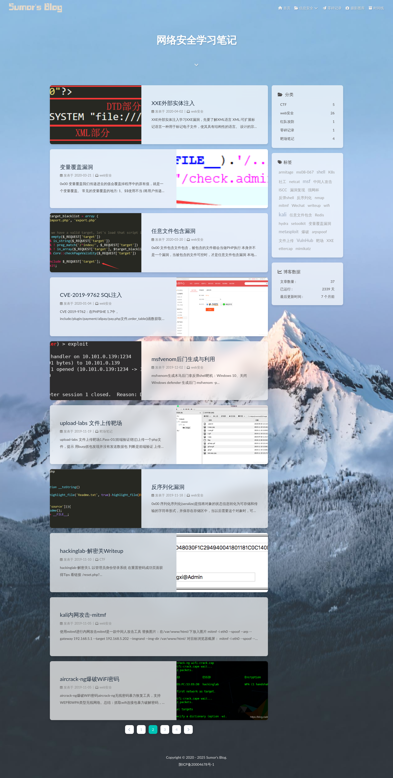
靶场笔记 (106, 431)
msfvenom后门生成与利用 (183, 359)
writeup (300, 207)
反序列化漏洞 (167, 487)
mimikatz (302, 248)
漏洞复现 (296, 190)
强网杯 (312, 190)
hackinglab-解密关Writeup (91, 551)
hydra (320, 216)
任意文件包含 (289, 216)
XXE (329, 240)
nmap (318, 197)
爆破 (304, 231)
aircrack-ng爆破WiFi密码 (89, 679)
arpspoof (318, 231)
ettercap (285, 248)
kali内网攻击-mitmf (83, 615)
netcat (293, 181)
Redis (307, 216)
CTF (102, 559)
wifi (313, 207)
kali (323, 207)
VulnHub (304, 240)
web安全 (197, 111)
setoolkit (285, 223)
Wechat (284, 207)
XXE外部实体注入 (172, 103)
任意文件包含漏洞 (173, 231)
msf (306, 181)
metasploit (288, 231)
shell (320, 172)
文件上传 (285, 240)
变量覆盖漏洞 (76, 167)
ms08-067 (304, 172)
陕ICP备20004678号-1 (196, 764)
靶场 (319, 240)
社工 (281, 181)
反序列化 (303, 197)
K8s (330, 172)
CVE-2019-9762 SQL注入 (91, 295)
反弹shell (285, 197)
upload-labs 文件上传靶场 (91, 423)
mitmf (331, 197)
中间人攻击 (321, 181)
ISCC (282, 190)
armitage (285, 172)
